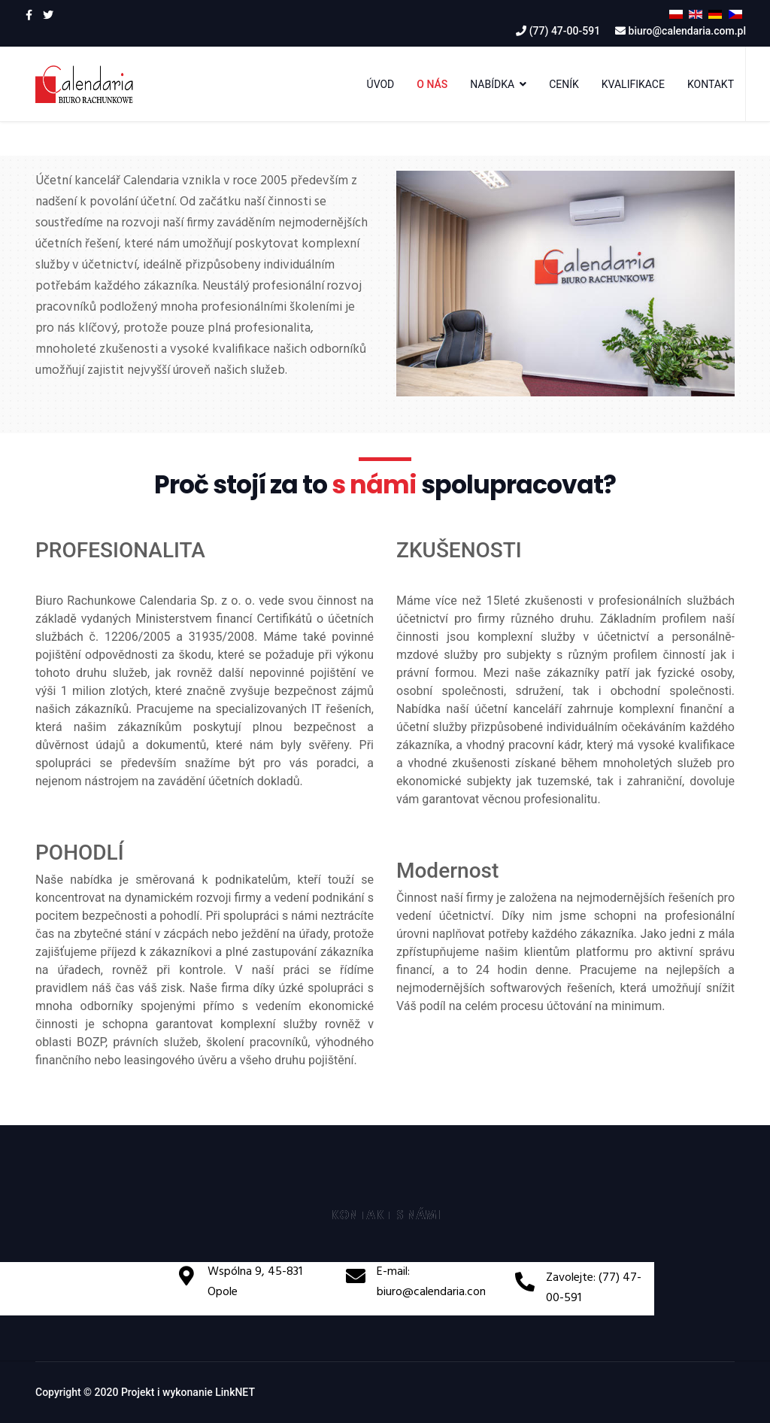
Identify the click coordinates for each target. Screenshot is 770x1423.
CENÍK (564, 84)
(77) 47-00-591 (564, 31)
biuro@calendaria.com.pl (687, 31)
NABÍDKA (492, 84)
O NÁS (432, 84)
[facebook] (29, 15)
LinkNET (235, 1392)
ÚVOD (381, 84)
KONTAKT (710, 84)
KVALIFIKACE (633, 84)
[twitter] (48, 15)
